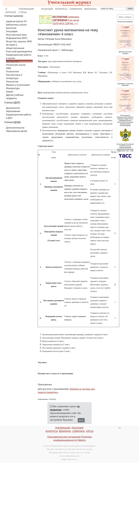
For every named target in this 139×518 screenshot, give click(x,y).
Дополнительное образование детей (16, 129)
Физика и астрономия (18, 84)
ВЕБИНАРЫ (90, 8)
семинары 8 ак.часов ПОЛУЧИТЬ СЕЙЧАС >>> (65, 20)
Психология (12, 71)
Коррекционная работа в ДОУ (18, 116)
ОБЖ (8, 68)
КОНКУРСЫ (61, 8)
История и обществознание (15, 46)
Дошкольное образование (13, 109)
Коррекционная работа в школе (18, 56)
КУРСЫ (89, 431)
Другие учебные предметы (15, 96)
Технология (12, 81)
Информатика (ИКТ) (16, 38)
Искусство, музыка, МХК (19, 41)
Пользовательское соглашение (64, 436)
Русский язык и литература (14, 76)
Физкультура (13, 88)
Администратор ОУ (16, 21)
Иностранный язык (16, 34)
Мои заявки (125, 17)
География (11, 31)
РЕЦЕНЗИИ (47, 8)
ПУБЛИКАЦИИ (62, 427)
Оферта (81, 440)
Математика (12, 61)
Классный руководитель (19, 51)
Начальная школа (15, 64)
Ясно (81, 420)
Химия (9, 91)
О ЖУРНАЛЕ (10, 10)
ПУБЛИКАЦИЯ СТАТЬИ (26, 10)
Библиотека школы (16, 24)
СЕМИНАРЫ (76, 8)
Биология (11, 28)
